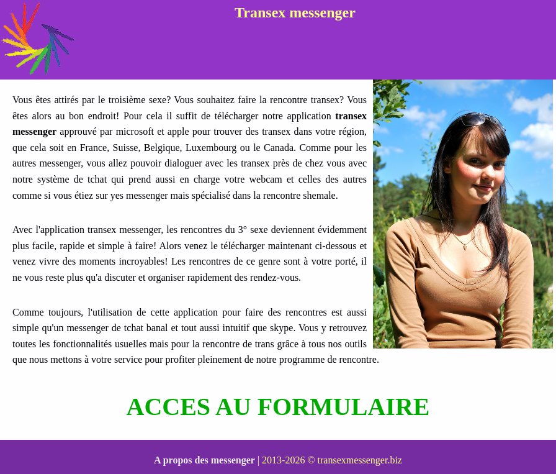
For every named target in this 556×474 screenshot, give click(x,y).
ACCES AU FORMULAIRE (278, 407)
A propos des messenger (204, 460)
